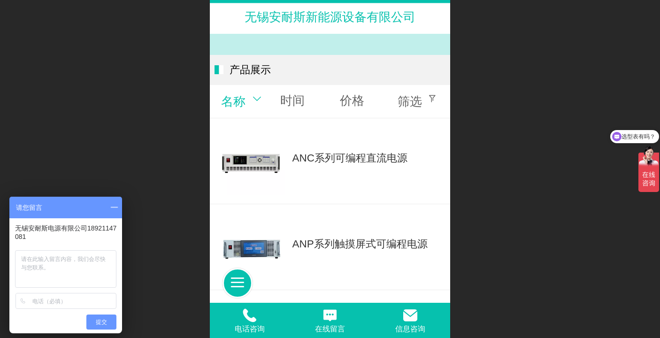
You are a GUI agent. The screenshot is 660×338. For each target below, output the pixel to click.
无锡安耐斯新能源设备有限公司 (330, 16)
